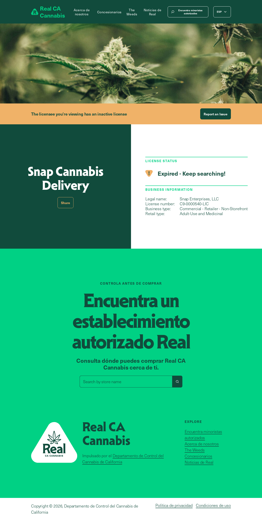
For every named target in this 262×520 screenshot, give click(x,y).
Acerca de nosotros (82, 11)
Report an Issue (215, 114)
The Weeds (131, 11)
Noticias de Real (152, 11)
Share (65, 202)
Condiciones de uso (213, 505)
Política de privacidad (173, 505)
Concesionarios (109, 11)
